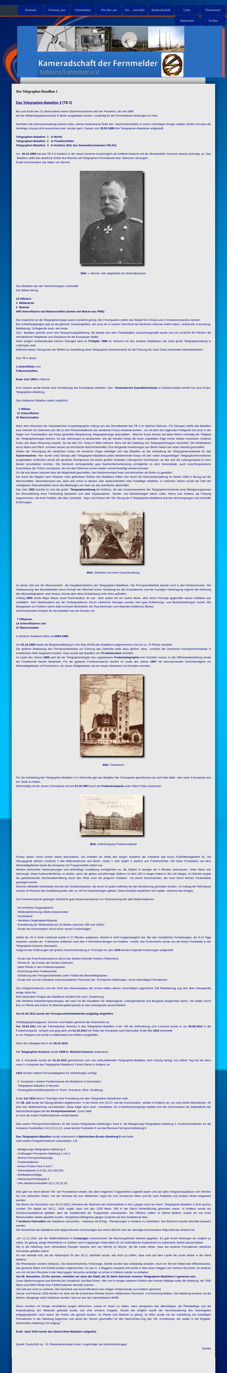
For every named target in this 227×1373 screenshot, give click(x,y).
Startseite (30, 10)
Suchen (213, 20)
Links (187, 10)
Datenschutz (213, 10)
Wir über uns (109, 10)
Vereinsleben (83, 10)
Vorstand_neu (56, 10)
